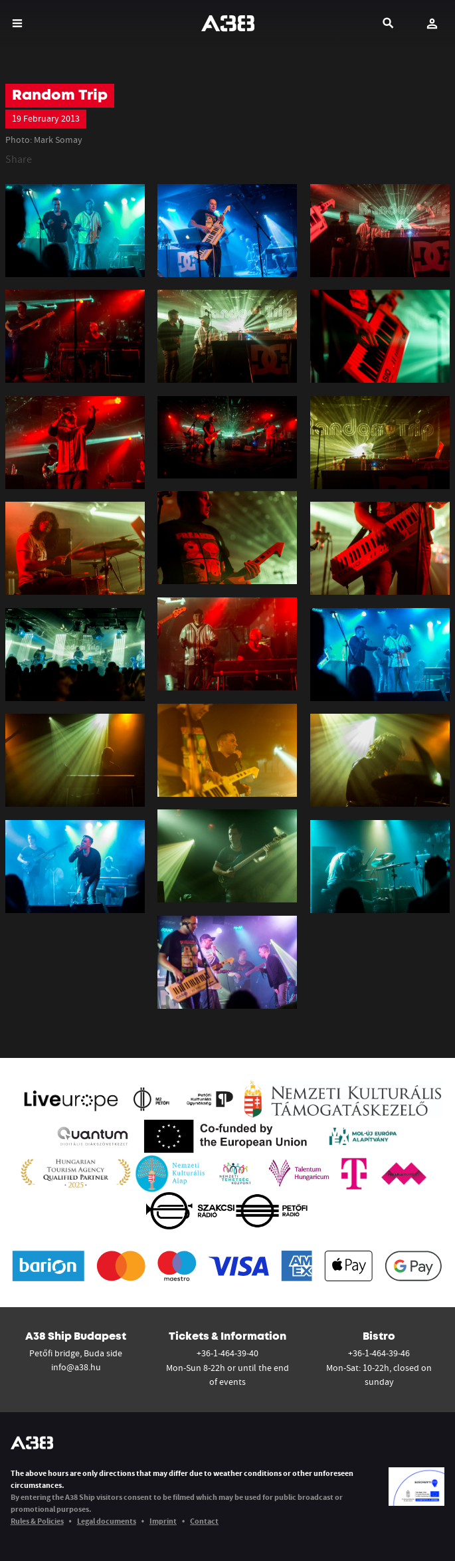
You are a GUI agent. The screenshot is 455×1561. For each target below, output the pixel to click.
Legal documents (106, 1521)
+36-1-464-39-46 (379, 1353)
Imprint (163, 1521)
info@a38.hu (76, 1367)
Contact (204, 1521)
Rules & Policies (37, 1521)
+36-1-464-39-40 (227, 1353)
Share (18, 158)
